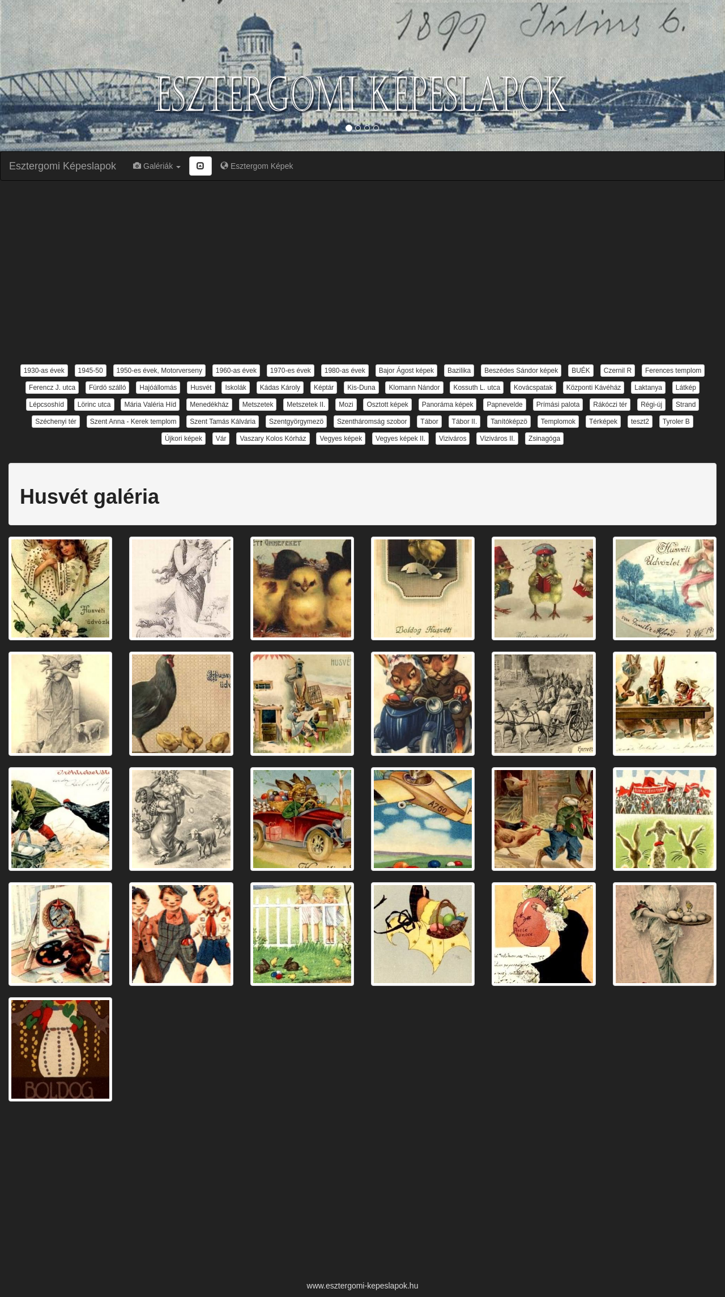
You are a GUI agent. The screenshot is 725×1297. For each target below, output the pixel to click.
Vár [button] (221, 439)
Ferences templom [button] (673, 371)
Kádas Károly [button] (280, 388)
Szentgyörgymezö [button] (296, 422)
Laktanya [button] (648, 388)
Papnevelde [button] (504, 405)
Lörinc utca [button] (94, 405)
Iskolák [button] (235, 388)
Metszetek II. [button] (306, 405)
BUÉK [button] (581, 371)
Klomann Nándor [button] (414, 388)
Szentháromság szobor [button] (372, 422)
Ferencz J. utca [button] (52, 388)
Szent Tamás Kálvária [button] (222, 422)
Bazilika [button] (459, 371)
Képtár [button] (324, 388)
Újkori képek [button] (183, 439)
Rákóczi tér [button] (610, 405)
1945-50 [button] (90, 371)
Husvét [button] (200, 388)
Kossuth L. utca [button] (476, 388)
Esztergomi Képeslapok (62, 166)
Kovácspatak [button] (533, 388)
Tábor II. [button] (464, 422)
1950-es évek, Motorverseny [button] (159, 371)
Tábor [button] (429, 422)
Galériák (157, 166)
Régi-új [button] (651, 405)
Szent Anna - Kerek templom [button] (133, 422)
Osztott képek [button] (387, 405)
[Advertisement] (362, 271)
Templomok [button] (558, 422)
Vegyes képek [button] (340, 439)
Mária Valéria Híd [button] (150, 405)
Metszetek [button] (258, 405)
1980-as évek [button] (345, 371)
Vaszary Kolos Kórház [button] (273, 439)
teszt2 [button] (640, 422)
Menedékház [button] (209, 405)
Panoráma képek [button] (448, 405)
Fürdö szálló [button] (107, 388)
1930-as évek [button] (44, 371)
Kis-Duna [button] (361, 388)
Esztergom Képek (256, 166)
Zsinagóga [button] (544, 439)
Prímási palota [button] (558, 405)
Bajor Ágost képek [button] (406, 371)
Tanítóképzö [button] (509, 422)
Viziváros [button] (452, 439)
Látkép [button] (686, 388)
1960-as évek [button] (236, 371)
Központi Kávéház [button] (593, 388)
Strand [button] (686, 405)
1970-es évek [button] (290, 371)
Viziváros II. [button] (497, 439)
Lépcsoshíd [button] (46, 405)
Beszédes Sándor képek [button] (521, 371)
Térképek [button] (603, 422)
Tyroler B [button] (676, 422)
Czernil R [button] (618, 371)
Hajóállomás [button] (158, 388)
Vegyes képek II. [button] (400, 439)
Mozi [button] (346, 405)
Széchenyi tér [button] (55, 422)
